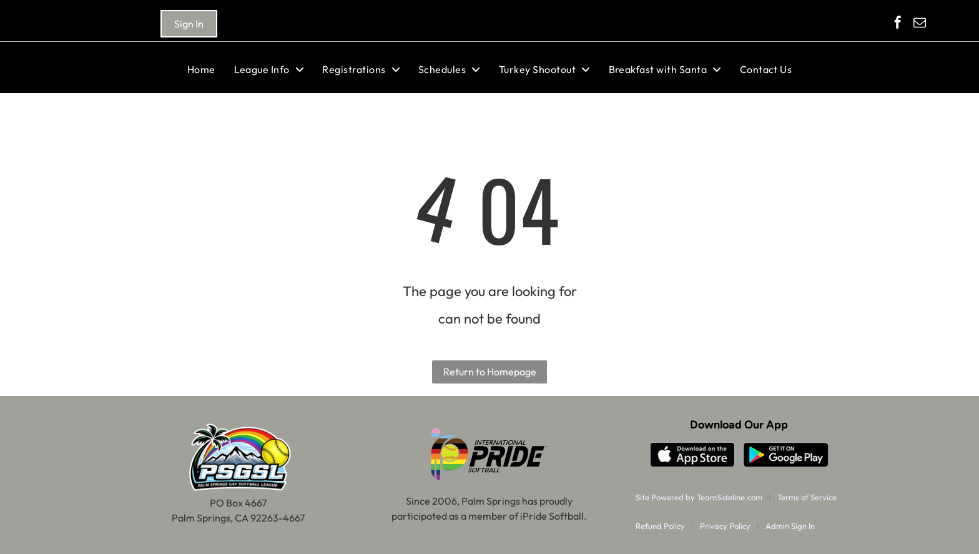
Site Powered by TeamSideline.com (699, 497)
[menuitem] (201, 69)
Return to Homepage (489, 371)
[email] (919, 24)
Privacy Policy (725, 526)
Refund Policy (660, 526)
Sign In (189, 23)
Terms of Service (807, 497)
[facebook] (897, 24)
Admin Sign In (790, 526)
